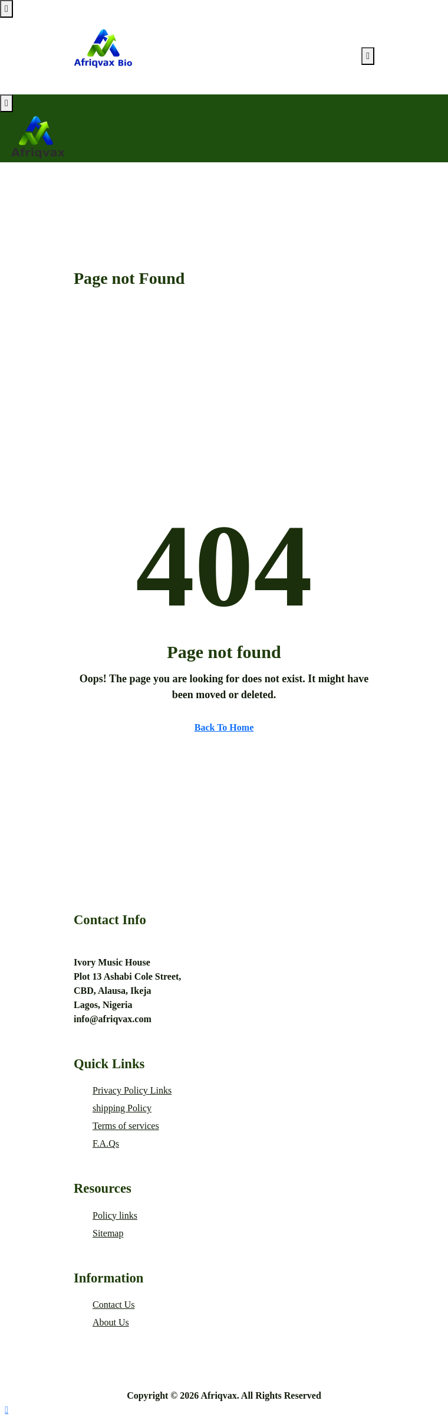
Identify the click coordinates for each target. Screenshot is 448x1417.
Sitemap (108, 1233)
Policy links (115, 1215)
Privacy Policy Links (132, 1090)
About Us (111, 1322)
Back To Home (224, 727)
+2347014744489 (107, 945)
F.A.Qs (106, 1143)
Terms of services (126, 1126)
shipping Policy (122, 1108)
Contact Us (114, 1305)
